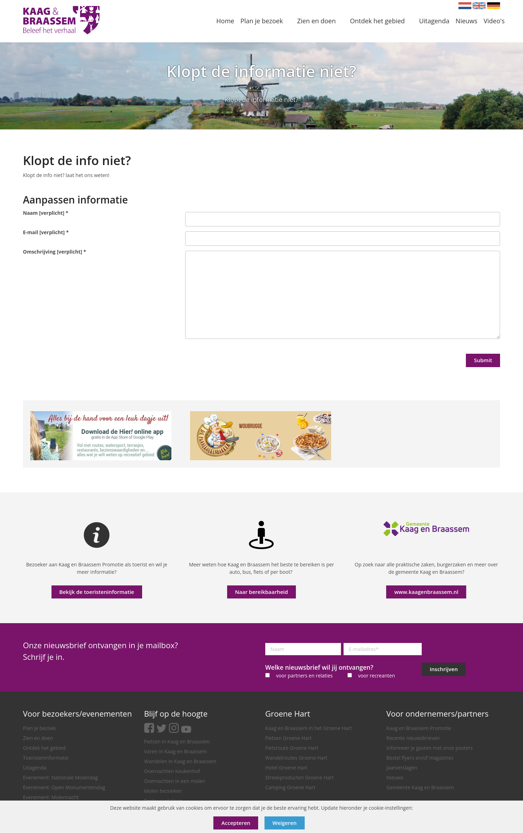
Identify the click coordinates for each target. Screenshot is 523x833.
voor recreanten (376, 675)
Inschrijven (444, 669)
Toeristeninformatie (45, 757)
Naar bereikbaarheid (261, 591)
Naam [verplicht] (45, 212)
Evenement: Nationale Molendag (60, 777)
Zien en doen (38, 738)
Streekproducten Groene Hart (299, 777)
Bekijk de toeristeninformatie (96, 591)
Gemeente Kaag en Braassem (420, 787)
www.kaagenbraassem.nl (426, 591)
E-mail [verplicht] (46, 232)
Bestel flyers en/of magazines (420, 757)
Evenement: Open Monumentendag (64, 787)
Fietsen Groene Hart (288, 738)
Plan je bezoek (39, 728)
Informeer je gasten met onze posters (430, 747)
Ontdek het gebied (44, 747)
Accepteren (235, 822)
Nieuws (395, 777)
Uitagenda (35, 767)
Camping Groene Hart (290, 787)
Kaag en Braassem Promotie (419, 728)
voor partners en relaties (304, 675)
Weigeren (285, 822)
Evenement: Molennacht (51, 797)
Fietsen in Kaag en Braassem (177, 741)
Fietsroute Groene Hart (291, 747)
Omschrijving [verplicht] (54, 251)
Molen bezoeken (163, 791)
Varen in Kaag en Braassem (175, 751)
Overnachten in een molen (174, 781)
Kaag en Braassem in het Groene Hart (308, 728)
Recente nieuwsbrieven (413, 738)
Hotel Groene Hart (286, 767)
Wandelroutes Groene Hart (296, 757)
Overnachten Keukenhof (172, 771)
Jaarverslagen (402, 767)
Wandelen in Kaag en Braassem (180, 761)
